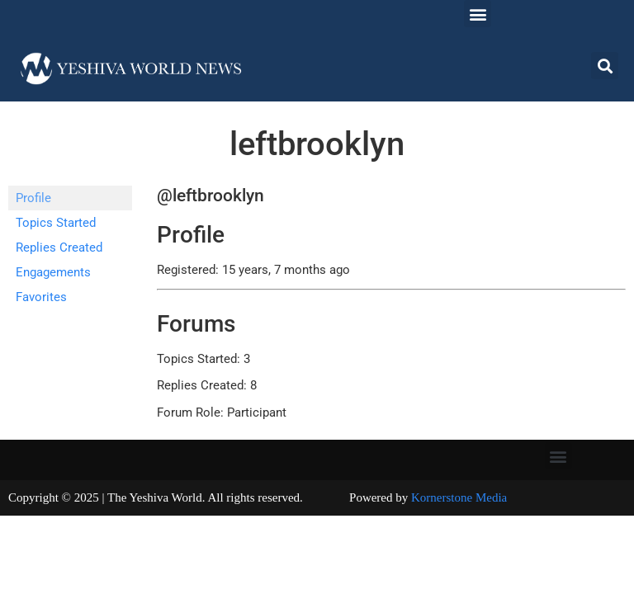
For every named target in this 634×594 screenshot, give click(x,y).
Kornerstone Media (459, 497)
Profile (33, 198)
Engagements (53, 272)
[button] (477, 13)
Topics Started (56, 222)
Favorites (41, 297)
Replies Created (59, 247)
